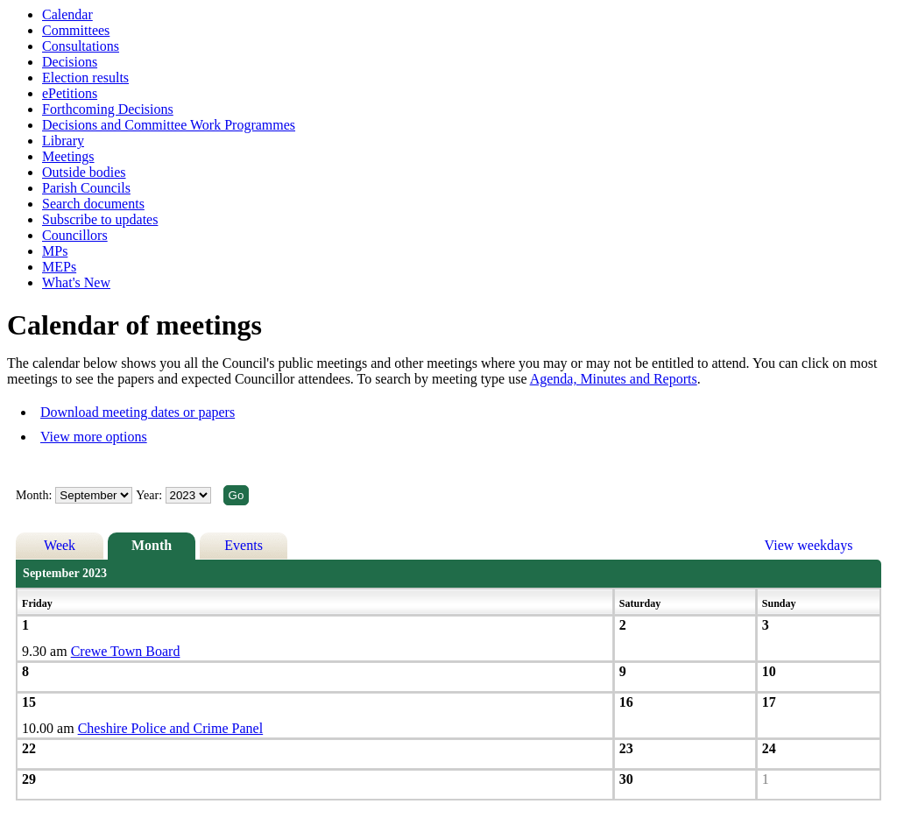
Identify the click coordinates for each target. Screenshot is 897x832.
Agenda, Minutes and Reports (613, 378)
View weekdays (809, 545)
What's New (76, 282)
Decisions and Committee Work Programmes (168, 124)
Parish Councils (86, 187)
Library (63, 140)
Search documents (93, 203)
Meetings (68, 156)
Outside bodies (84, 172)
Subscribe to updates (100, 219)
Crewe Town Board (125, 651)
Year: (150, 495)
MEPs (59, 266)
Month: (34, 495)
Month (151, 545)
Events (243, 545)
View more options (93, 436)
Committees (75, 30)
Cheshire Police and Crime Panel (171, 728)
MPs (54, 250)
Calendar (67, 14)
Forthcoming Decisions (107, 109)
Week (59, 545)
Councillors (75, 235)
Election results (85, 77)
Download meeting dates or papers (137, 412)
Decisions (69, 61)
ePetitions (69, 93)
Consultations (80, 46)
